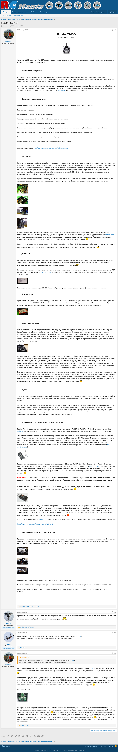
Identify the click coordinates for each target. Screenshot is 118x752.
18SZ (79, 636)
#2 (115, 612)
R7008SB (61, 90)
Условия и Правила (91, 746)
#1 (115, 30)
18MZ (92, 668)
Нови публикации (6, 15)
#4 (115, 653)
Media (32, 12)
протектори (110, 235)
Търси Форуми (18, 15)
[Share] (112, 30)
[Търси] (112, 12)
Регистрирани (45, 12)
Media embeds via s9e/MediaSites (75, 750)
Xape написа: (23, 657)
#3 (115, 632)
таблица (20, 431)
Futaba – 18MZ (46, 272)
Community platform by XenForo (49, 750)
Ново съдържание (19, 12)
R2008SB (42, 519)
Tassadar (6, 26)
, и (27, 627)
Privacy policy (103, 746)
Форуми (6, 12)
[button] (27, 12)
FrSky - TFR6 (94, 466)
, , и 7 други (29, 606)
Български (5, 746)
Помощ (111, 746)
